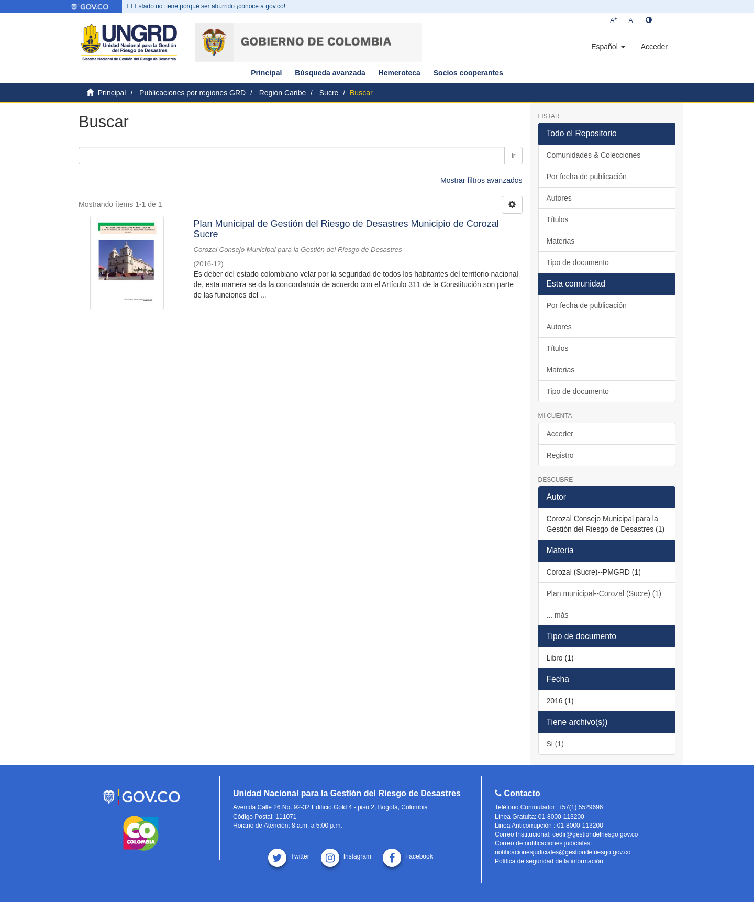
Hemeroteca (399, 73)
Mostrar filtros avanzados (481, 180)
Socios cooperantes (468, 73)
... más (558, 615)
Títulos (558, 219)
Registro (560, 455)
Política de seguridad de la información (549, 861)
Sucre (329, 93)
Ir (513, 155)
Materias (561, 241)
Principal (266, 73)
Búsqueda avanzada (330, 73)
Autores (559, 198)
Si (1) (555, 744)
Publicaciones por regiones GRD (192, 93)
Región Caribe (282, 93)
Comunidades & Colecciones (594, 155)
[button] (608, 47)
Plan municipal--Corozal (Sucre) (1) (604, 593)
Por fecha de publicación (587, 176)
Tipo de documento (578, 262)
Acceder (560, 434)
